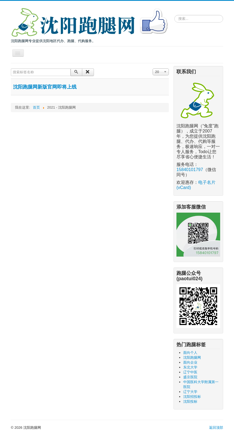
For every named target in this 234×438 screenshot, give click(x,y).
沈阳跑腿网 (192, 357)
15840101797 (189, 169)
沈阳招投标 (192, 397)
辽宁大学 (190, 392)
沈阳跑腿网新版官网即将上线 (45, 87)
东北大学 (190, 367)
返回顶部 (216, 428)
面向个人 (190, 353)
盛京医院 (190, 377)
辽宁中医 (190, 372)
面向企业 (190, 362)
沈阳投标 (190, 401)
